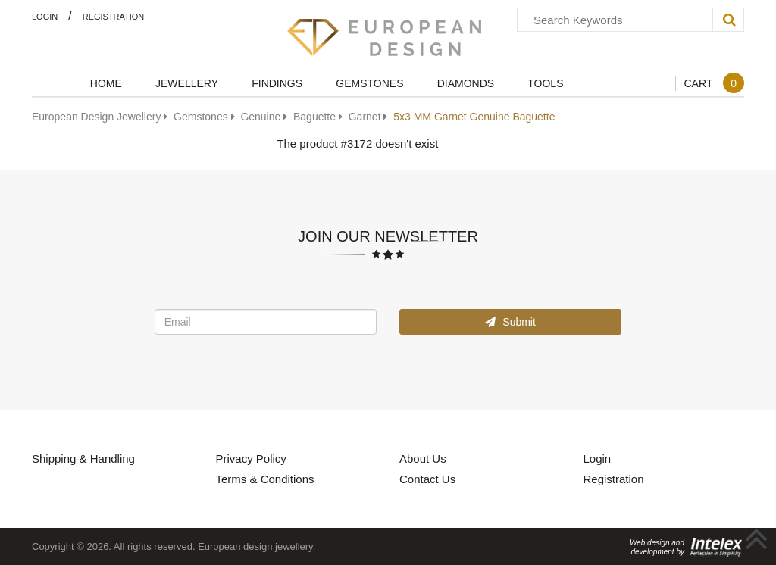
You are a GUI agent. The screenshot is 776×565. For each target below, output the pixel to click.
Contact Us (427, 478)
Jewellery (186, 83)
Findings (277, 83)
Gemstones (369, 83)
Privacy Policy (251, 458)
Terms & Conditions (265, 478)
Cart (714, 83)
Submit (510, 321)
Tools (545, 83)
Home (106, 83)
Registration (114, 16)
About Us (422, 458)
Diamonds (465, 83)
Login (45, 16)
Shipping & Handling (83, 458)
